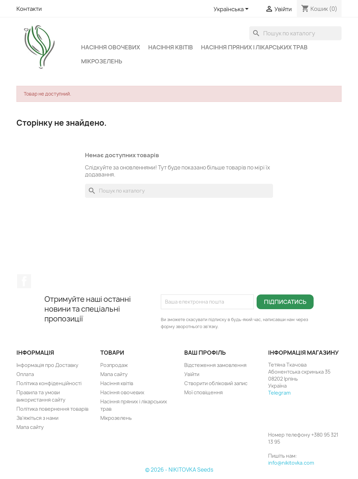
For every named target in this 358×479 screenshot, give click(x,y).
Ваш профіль (205, 352)
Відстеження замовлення (215, 365)
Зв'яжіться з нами (37, 418)
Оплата (25, 374)
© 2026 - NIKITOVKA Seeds (179, 469)
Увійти (191, 374)
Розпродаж (114, 365)
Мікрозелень (101, 61)
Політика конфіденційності (48, 383)
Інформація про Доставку (47, 365)
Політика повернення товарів (52, 408)
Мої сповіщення (203, 392)
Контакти (29, 9)
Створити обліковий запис (216, 383)
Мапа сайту (30, 427)
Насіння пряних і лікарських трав (254, 47)
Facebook (24, 281)
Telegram (279, 392)
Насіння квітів (170, 47)
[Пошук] (295, 33)
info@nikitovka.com (291, 462)
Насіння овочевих (110, 47)
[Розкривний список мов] (232, 9)
